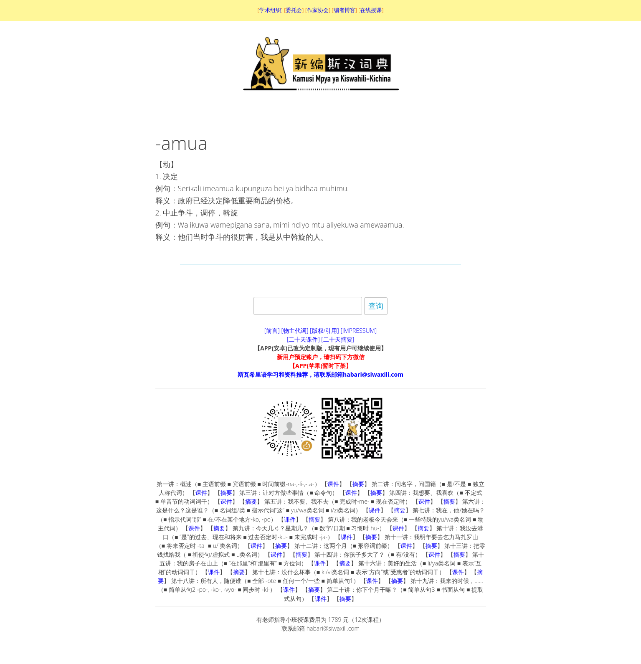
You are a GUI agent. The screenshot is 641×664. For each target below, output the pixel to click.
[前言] (272, 331)
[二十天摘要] (337, 339)
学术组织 (270, 10)
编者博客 (344, 10)
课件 (333, 484)
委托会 (294, 10)
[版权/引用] (324, 331)
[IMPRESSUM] (359, 331)
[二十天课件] (303, 339)
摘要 (358, 484)
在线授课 (371, 10)
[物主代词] (294, 331)
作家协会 (318, 10)
